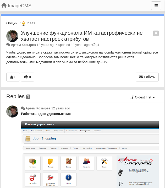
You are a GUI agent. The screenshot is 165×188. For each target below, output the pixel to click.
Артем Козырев (23, 45)
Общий (12, 23)
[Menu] (156, 5)
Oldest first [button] (142, 97)
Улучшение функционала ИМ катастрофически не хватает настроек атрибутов (82, 36)
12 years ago (60, 108)
